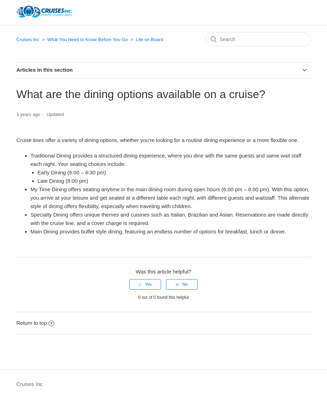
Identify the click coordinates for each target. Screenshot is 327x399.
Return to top (35, 323)
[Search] (258, 39)
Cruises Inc (28, 39)
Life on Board (149, 39)
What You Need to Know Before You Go (87, 39)
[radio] (145, 284)
